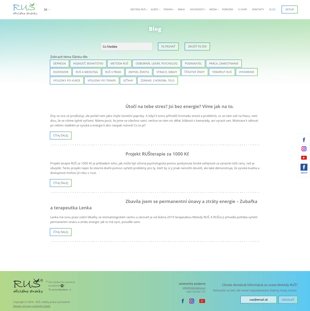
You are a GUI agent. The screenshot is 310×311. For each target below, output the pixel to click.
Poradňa (227, 9)
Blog (272, 9)
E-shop (242, 9)
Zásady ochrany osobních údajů (31, 306)
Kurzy (154, 9)
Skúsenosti (197, 9)
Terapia (168, 9)
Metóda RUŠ (138, 9)
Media (213, 9)
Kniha (181, 9)
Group (304, 172)
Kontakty (258, 9)
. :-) (59, 289)
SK (45, 9)
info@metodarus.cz (194, 288)
